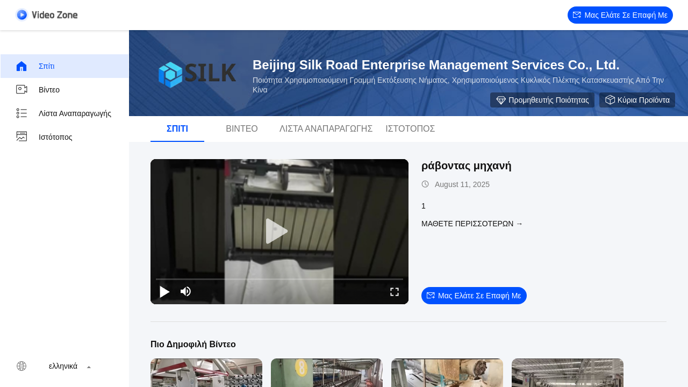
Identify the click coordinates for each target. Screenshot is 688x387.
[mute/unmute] (186, 291)
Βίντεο (37, 89)
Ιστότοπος (44, 137)
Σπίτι (34, 66)
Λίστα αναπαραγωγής (63, 113)
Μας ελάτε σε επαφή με (620, 15)
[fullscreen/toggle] (394, 291)
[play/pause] (164, 291)
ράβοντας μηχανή (466, 165)
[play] (279, 231)
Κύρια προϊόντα (637, 100)
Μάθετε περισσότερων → (472, 223)
